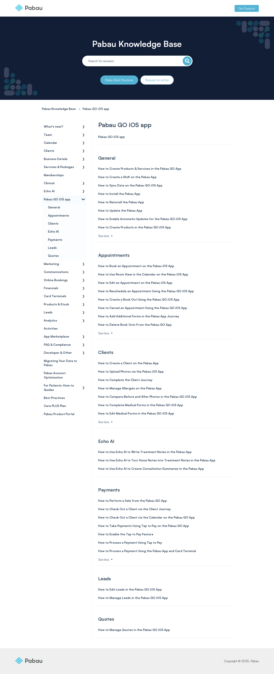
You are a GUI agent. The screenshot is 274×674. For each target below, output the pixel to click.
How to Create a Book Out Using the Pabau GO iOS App (138, 299)
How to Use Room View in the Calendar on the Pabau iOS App (143, 274)
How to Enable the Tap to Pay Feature (125, 534)
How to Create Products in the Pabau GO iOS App (134, 227)
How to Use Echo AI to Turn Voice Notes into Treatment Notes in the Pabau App (156, 460)
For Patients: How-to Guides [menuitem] (59, 387)
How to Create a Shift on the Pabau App (127, 177)
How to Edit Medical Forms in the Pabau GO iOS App (136, 413)
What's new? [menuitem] (53, 126)
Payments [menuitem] (55, 240)
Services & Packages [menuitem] (59, 167)
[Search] (187, 61)
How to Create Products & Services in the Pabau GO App (139, 169)
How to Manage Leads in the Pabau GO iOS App (133, 598)
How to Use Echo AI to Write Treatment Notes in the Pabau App (145, 452)
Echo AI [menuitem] (49, 191)
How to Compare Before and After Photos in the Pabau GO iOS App (147, 397)
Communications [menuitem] (56, 272)
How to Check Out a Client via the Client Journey (134, 509)
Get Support (246, 8)
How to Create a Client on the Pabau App (128, 363)
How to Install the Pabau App (119, 194)
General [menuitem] (54, 207)
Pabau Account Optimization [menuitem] (55, 375)
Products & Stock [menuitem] (56, 304)
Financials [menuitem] (51, 288)
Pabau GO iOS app (96, 109)
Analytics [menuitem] (50, 320)
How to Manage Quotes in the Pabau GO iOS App (134, 630)
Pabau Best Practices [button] (119, 80)
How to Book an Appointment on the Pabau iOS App (136, 266)
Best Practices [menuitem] (54, 398)
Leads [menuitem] (52, 248)
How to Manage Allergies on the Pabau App (130, 388)
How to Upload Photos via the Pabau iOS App (131, 371)
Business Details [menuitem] (56, 159)
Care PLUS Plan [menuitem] (55, 406)
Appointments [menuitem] (58, 215)
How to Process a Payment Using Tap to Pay (130, 542)
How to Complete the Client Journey (125, 380)
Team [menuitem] (48, 135)
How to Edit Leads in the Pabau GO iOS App (130, 589)
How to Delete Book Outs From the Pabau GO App (135, 325)
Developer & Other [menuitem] (58, 353)
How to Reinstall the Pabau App (121, 202)
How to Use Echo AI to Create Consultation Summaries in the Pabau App (151, 469)
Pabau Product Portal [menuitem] (59, 414)
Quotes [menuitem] (53, 256)
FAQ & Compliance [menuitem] (57, 345)
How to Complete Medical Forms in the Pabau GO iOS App (140, 405)
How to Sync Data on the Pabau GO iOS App (130, 185)
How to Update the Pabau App (120, 210)
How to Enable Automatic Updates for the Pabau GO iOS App (142, 219)
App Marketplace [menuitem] (56, 336)
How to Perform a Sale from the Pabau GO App (132, 501)
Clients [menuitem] (49, 151)
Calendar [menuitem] (50, 143)
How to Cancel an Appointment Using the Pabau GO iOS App (142, 308)
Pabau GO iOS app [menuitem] (57, 199)
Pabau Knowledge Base (137, 43)
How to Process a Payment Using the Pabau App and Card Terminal (147, 551)
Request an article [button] (157, 80)
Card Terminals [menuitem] (55, 296)
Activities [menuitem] (51, 328)
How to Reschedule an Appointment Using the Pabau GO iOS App (146, 291)
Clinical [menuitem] (49, 183)
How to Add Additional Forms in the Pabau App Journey (138, 316)
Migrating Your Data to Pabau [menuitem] (60, 363)
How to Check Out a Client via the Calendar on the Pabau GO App (146, 517)
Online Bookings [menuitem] (56, 280)
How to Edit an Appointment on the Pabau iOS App (135, 283)
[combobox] (137, 61)
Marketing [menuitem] (51, 264)
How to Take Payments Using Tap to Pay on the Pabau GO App (143, 526)
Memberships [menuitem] (54, 175)
